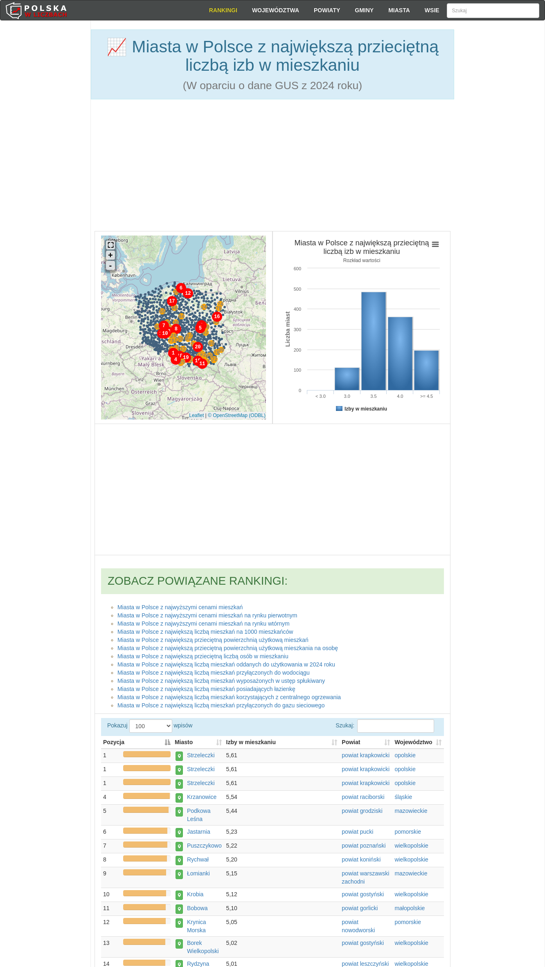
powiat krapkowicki (366, 758)
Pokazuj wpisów (272, 732)
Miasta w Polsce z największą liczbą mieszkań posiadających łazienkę (206, 687)
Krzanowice (199, 799)
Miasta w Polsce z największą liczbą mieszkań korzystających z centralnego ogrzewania (229, 695)
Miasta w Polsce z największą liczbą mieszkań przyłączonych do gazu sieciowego (221, 703)
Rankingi (223, 10)
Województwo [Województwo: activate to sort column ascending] (413, 745)
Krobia (193, 897)
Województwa (275, 10)
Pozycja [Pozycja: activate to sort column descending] (113, 745)
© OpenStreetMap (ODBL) (237, 414)
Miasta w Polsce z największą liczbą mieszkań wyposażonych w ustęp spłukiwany (221, 679)
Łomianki (196, 876)
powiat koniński (361, 862)
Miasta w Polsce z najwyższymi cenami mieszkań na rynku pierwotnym (207, 613)
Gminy (364, 10)
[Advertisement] (499, 167)
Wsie (432, 10)
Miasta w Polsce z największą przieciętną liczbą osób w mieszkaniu (202, 654)
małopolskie (409, 911)
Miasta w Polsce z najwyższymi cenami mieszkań (180, 605)
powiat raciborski (363, 799)
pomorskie (407, 834)
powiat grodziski (362, 813)
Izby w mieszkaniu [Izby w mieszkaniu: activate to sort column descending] (251, 745)
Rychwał (195, 862)
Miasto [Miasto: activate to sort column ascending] (184, 745)
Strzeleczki (198, 758)
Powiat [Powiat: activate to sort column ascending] (351, 745)
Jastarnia (196, 834)
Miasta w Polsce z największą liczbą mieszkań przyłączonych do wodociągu (213, 671)
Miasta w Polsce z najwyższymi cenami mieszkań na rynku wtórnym (203, 622)
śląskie (403, 799)
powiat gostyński (363, 897)
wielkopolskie (411, 848)
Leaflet (196, 414)
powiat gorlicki (360, 911)
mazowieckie (410, 813)
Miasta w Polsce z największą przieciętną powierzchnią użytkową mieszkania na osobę (227, 646)
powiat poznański (363, 848)
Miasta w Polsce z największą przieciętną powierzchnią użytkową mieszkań (213, 638)
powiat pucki (357, 834)
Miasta (399, 10)
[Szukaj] (493, 10)
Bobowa (195, 911)
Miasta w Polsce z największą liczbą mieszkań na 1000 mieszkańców (205, 630)
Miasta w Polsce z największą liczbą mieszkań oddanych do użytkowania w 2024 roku (226, 663)
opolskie (404, 758)
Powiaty (327, 10)
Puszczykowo (202, 848)
